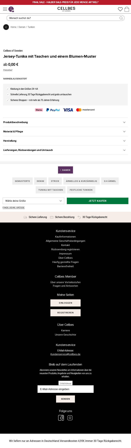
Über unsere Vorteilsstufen (65, 282)
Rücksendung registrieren (65, 249)
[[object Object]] (65, 303)
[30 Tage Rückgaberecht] (92, 217)
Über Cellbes (65, 257)
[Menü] (5, 9)
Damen (22, 27)
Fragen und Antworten (65, 285)
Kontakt (65, 245)
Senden (65, 399)
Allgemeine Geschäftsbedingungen (65, 241)
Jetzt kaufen (98, 201)
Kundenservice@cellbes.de (65, 354)
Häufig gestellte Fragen (65, 262)
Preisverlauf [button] (7, 70)
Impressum (65, 253)
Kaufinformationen (65, 236)
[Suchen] (65, 18)
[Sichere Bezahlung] (62, 217)
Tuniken (31, 27)
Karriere (65, 330)
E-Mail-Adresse (65, 383)
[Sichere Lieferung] (35, 217)
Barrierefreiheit (65, 266)
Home (13, 27)
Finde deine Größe (14, 208)
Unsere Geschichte (65, 334)
